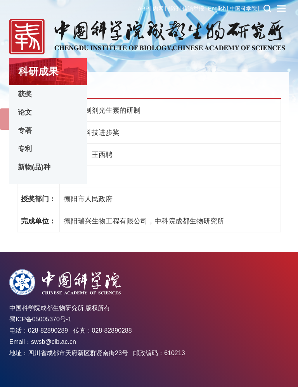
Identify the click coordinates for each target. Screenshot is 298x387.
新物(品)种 (34, 167)
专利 (25, 149)
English (217, 8)
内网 (158, 8)
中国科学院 (243, 8)
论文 (25, 112)
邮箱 (173, 8)
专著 (25, 130)
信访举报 (193, 8)
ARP (143, 8)
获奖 (25, 94)
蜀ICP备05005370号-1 (40, 319)
